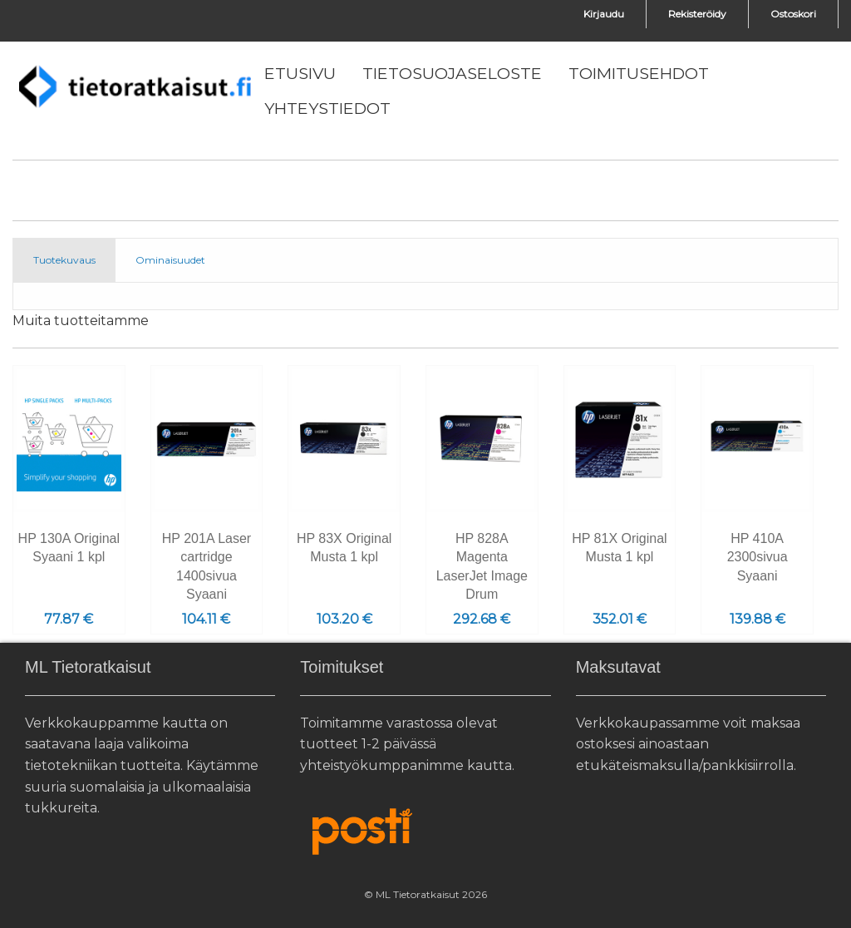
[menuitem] (300, 74)
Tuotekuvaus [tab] (64, 260)
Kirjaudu (603, 13)
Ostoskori (793, 13)
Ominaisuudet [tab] (170, 260)
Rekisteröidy (697, 13)
